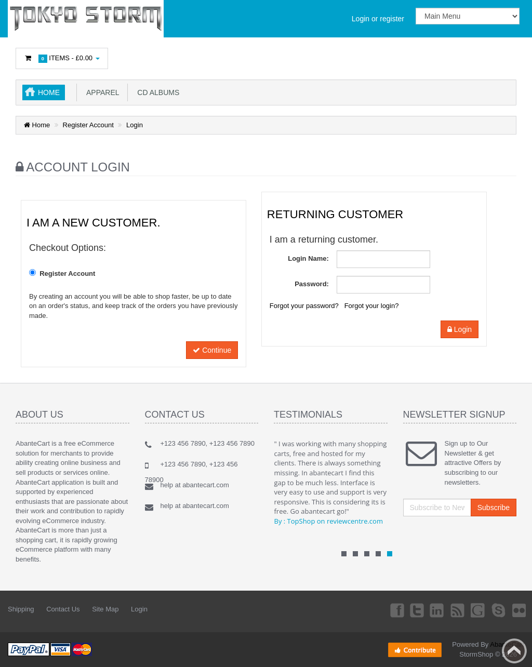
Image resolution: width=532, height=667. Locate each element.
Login (134, 125)
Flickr (517, 610)
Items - (62, 58)
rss (447, 610)
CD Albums (157, 92)
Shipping (21, 609)
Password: (312, 284)
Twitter (401, 610)
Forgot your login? (371, 306)
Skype (493, 610)
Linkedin (424, 610)
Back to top (514, 651)
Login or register (378, 19)
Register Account (88, 125)
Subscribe (493, 507)
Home (49, 92)
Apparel (101, 92)
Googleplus (470, 610)
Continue (212, 350)
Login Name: (308, 258)
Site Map (105, 609)
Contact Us (62, 609)
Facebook (377, 610)
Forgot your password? (304, 306)
